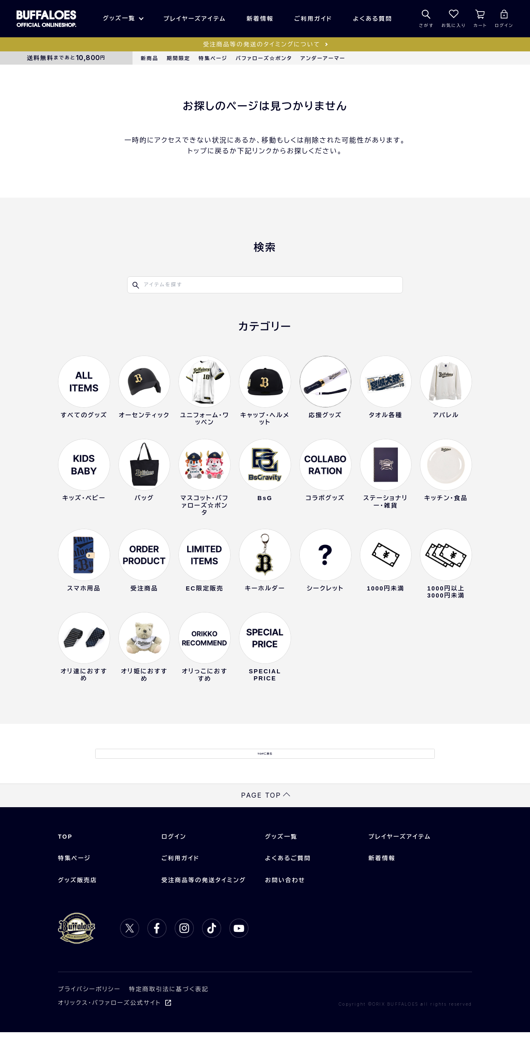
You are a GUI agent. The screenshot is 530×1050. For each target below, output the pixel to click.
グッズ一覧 (119, 18)
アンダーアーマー (323, 58)
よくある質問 (373, 18)
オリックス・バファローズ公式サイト (109, 1020)
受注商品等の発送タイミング (203, 897)
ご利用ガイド (313, 18)
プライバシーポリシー (89, 1007)
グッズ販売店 (77, 897)
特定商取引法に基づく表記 (169, 1007)
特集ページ (213, 58)
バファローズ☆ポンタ (264, 58)
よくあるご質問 (288, 876)
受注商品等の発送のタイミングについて (261, 44)
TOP (65, 854)
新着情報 (260, 18)
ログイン (173, 854)
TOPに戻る (265, 762)
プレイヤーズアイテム (195, 18)
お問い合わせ (285, 897)
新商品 (150, 58)
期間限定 (178, 58)
